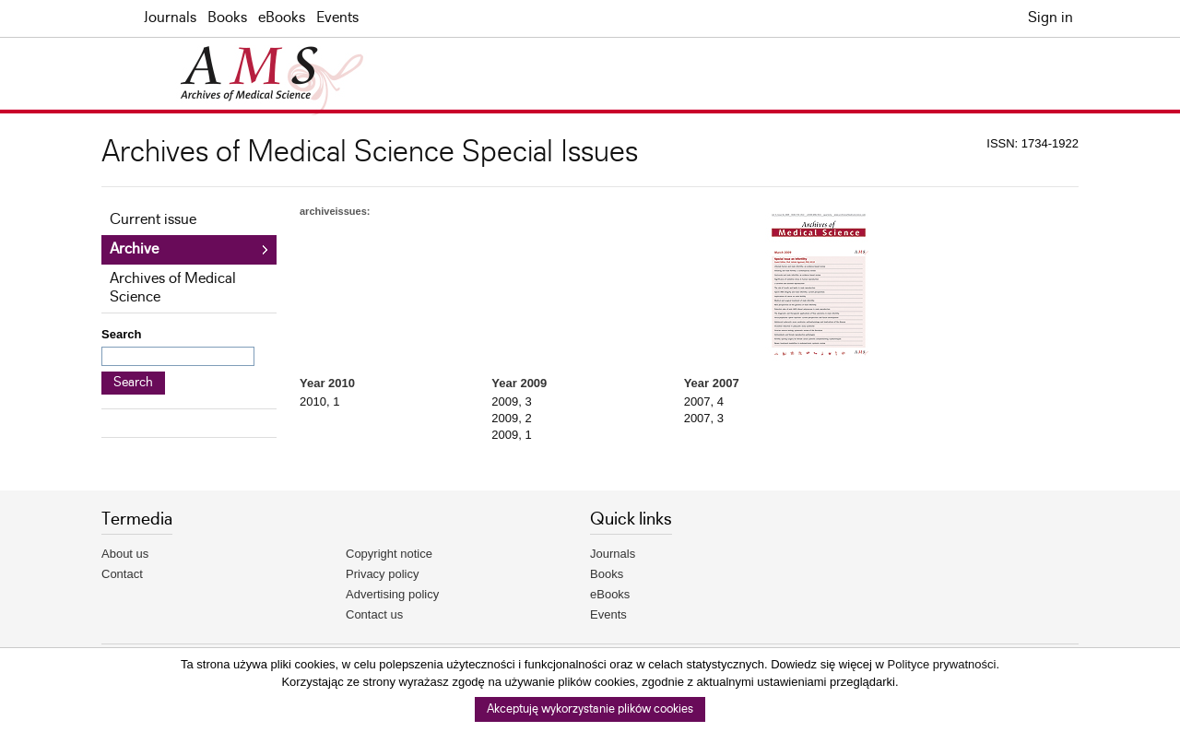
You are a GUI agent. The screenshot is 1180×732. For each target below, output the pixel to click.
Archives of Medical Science (173, 288)
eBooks (281, 18)
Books (227, 18)
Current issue (153, 220)
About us (124, 554)
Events (337, 18)
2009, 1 (511, 435)
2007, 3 (704, 418)
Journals (170, 18)
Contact (122, 574)
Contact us (374, 614)
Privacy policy (382, 574)
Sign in (1050, 18)
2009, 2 (511, 418)
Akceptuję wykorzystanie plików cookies (590, 709)
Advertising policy (392, 594)
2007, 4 (704, 401)
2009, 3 (511, 401)
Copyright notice (389, 554)
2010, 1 (319, 401)
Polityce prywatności (942, 664)
